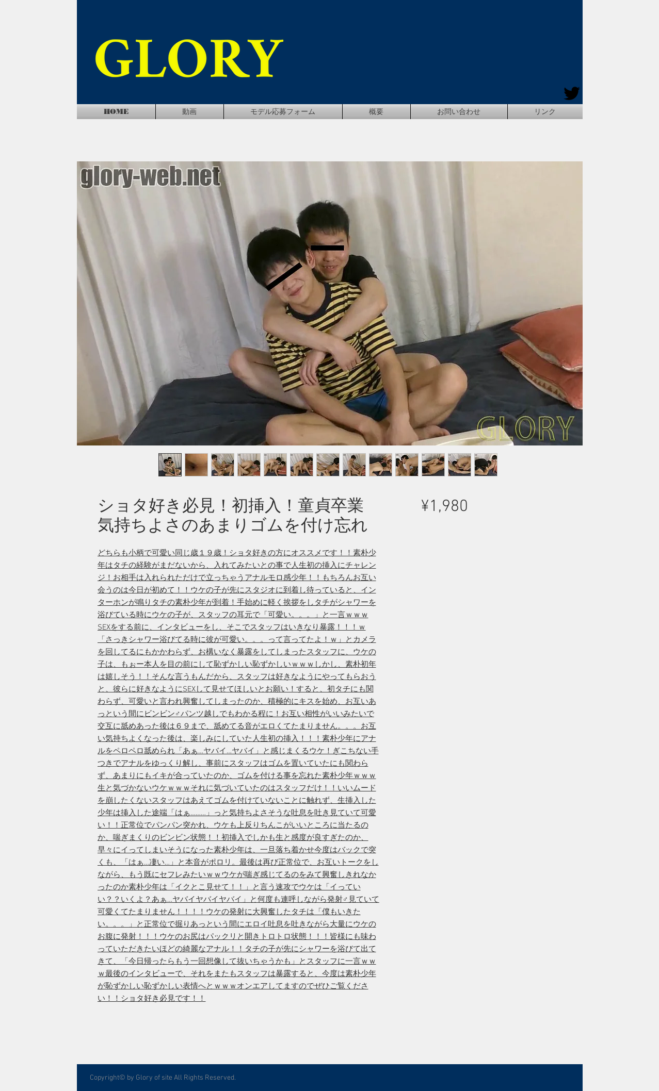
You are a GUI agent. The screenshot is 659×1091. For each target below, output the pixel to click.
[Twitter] (572, 93)
